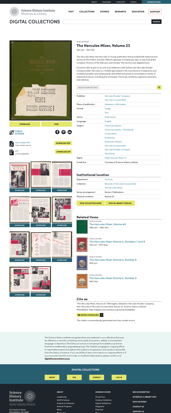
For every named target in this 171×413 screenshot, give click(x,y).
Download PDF (63, 143)
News (59, 409)
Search (156, 21)
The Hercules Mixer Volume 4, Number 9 (113, 278)
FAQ (74, 377)
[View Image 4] (62, 175)
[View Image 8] (20, 244)
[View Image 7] (62, 210)
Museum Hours (154, 2)
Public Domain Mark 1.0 (115, 157)
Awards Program (64, 406)
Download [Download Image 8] (19, 260)
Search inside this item (87, 87)
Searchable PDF (22, 142)
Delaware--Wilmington (115, 104)
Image (108, 108)
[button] (101, 315)
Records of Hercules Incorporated (120, 183)
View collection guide (91, 203)
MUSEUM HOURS (103, 392)
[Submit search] (159, 87)
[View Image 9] (41, 245)
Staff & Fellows (63, 400)
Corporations (111, 133)
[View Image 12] (41, 279)
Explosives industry (113, 141)
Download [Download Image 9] (41, 260)
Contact (97, 377)
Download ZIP (63, 151)
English (108, 121)
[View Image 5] (20, 210)
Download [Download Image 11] (19, 295)
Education (138, 11)
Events (133, 2)
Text (106, 112)
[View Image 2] (20, 175)
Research (120, 11)
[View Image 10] (62, 244)
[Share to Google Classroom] (70, 132)
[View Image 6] (41, 210)
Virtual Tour (100, 397)
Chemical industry (113, 125)
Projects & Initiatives (65, 403)
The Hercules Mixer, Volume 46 (107, 224)
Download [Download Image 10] (62, 260)
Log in (119, 377)
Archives (109, 179)
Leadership (62, 397)
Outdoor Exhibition (103, 400)
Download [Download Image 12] (41, 295)
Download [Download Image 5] (19, 225)
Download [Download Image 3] (41, 190)
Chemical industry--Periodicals (119, 129)
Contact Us (138, 406)
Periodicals (110, 153)
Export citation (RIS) (88, 315)
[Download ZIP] (12, 152)
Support (155, 11)
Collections (86, 11)
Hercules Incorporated (115, 99)
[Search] (108, 21)
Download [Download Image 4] (62, 190)
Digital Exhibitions (103, 403)
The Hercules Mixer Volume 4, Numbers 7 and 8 (117, 241)
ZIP (16, 151)
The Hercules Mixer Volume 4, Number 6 (113, 259)
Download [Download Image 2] (19, 190)
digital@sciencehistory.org (57, 358)
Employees (110, 137)
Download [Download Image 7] (62, 225)
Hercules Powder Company (117, 96)
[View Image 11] (20, 279)
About (94, 2)
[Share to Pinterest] (63, 132)
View (56, 124)
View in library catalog (120, 203)
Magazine (106, 2)
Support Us (138, 411)
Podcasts (120, 2)
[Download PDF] (12, 143)
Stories (104, 11)
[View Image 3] (41, 174)
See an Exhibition (141, 392)
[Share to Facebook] (57, 132)
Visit (71, 11)
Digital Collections (35, 21)
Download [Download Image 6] (41, 225)
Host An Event (140, 401)
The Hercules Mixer (114, 187)
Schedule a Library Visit (145, 396)
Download (25, 124)
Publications (83, 41)
